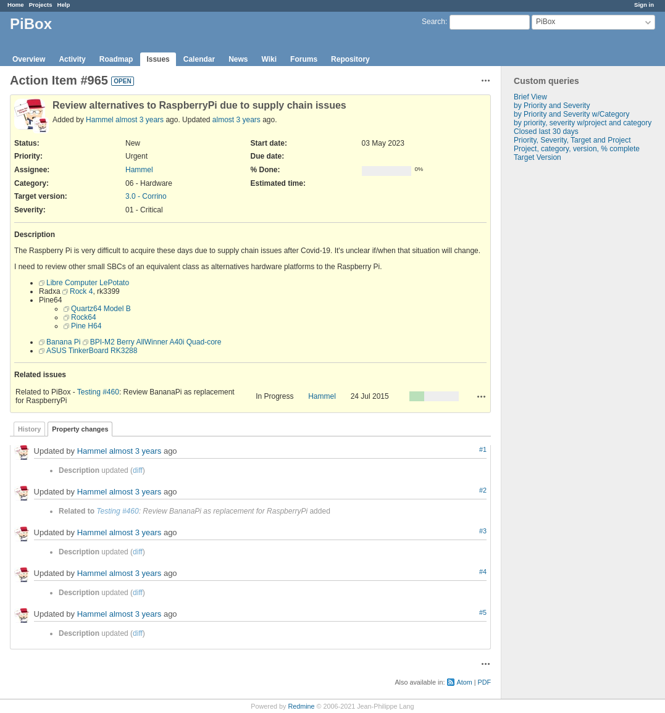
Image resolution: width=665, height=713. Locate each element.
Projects (40, 4)
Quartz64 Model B (101, 308)
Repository (350, 59)
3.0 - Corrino (146, 196)
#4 (483, 571)
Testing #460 (98, 392)
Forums (303, 59)
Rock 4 (81, 291)
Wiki (269, 59)
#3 (483, 531)
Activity (72, 59)
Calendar (199, 59)
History (29, 429)
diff (138, 470)
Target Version (537, 157)
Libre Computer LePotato (87, 282)
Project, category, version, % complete (577, 148)
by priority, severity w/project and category (582, 123)
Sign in (644, 4)
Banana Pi (63, 342)
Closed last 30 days (546, 131)
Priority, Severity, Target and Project (572, 140)
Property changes (80, 429)
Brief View (530, 97)
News (238, 59)
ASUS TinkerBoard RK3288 (91, 350)
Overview (28, 59)
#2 (483, 490)
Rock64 (83, 317)
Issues (157, 59)
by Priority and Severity (552, 105)
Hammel (100, 119)
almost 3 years (139, 119)
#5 (483, 612)
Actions (482, 396)
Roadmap (116, 59)
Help (63, 4)
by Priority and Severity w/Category (571, 114)
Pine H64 (86, 326)
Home (15, 4)
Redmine (301, 706)
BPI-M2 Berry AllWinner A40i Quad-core (156, 342)
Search (433, 21)
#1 (483, 449)
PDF (484, 682)
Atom (464, 682)
